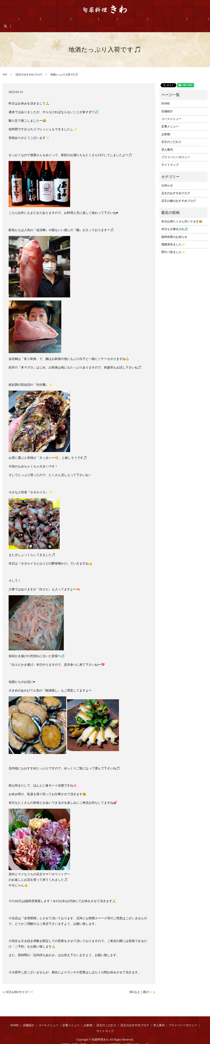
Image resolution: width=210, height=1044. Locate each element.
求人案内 (173, 20)
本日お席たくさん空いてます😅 (181, 215)
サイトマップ (170, 158)
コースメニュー (60, 20)
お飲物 (100, 20)
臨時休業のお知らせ (174, 230)
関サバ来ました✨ (173, 245)
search (186, 20)
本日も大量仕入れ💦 (174, 222)
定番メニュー (82, 20)
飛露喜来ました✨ (173, 238)
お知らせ (167, 179)
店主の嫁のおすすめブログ (178, 194)
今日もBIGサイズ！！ (20, 985)
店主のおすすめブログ (148, 20)
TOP (4, 68)
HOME (25, 20)
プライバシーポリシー (175, 150)
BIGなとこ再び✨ (140, 985)
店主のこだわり (119, 20)
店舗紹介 (39, 20)
